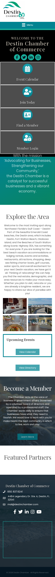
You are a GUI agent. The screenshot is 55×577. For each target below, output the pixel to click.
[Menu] (27, 25)
